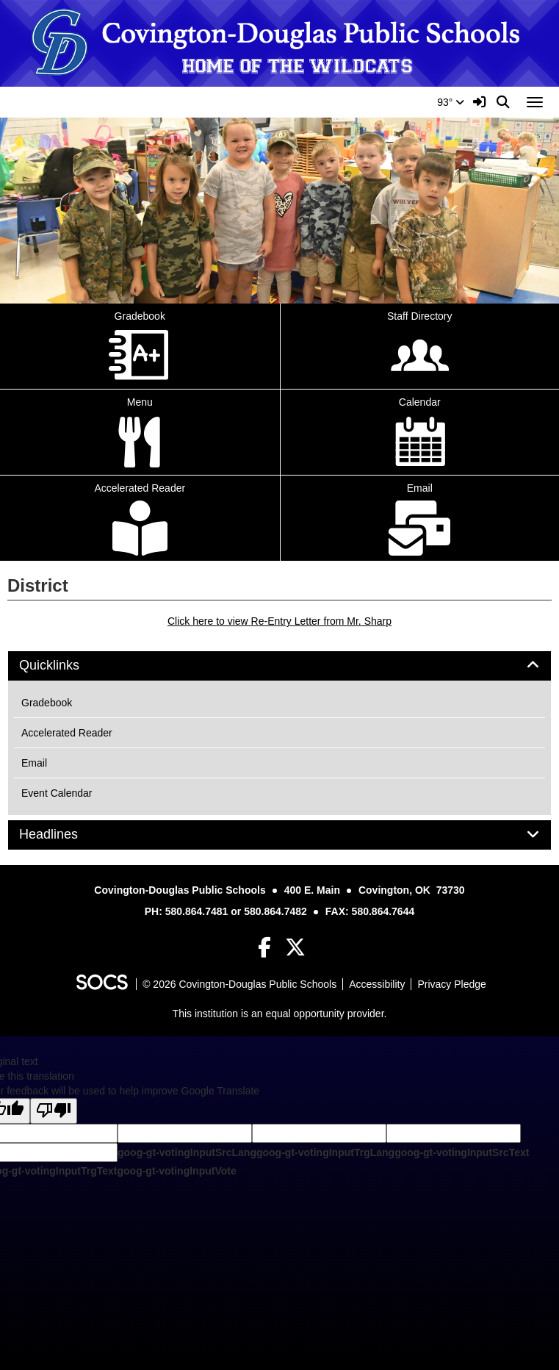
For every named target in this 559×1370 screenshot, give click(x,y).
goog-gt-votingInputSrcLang (187, 1152)
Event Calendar (57, 793)
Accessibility (377, 984)
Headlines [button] (65, 835)
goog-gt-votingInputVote (176, 1171)
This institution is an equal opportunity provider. (280, 1013)
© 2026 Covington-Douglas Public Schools (239, 984)
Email (34, 763)
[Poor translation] (53, 1111)
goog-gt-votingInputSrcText (461, 1152)
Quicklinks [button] (65, 666)
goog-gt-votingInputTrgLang (325, 1152)
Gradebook (46, 703)
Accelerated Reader (66, 733)
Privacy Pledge (451, 984)
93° (450, 102)
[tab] (279, 666)
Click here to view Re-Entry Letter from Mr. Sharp (279, 621)
